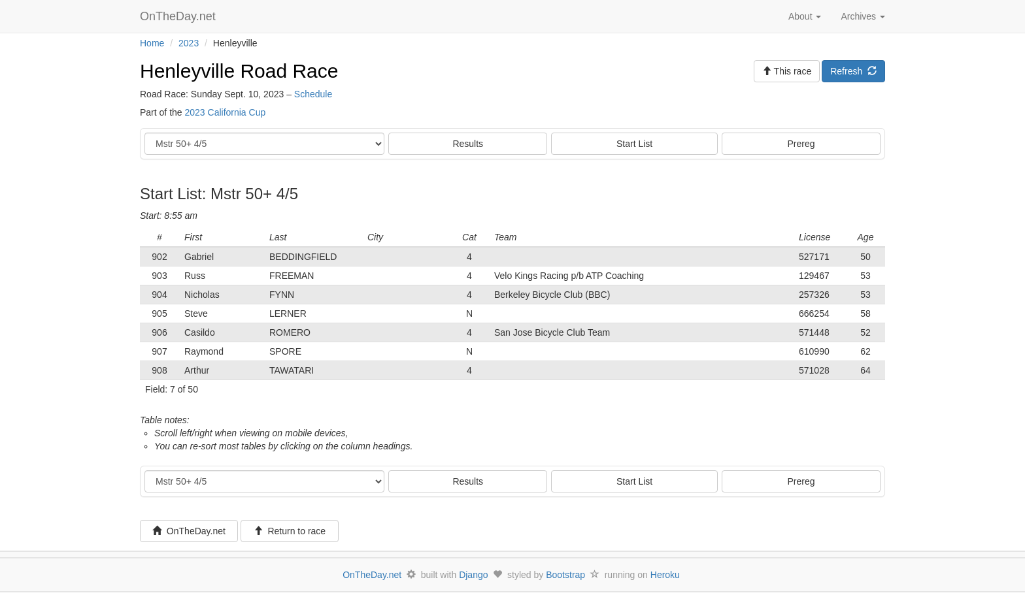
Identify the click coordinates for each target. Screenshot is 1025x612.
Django (473, 575)
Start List (634, 143)
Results (467, 143)
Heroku (665, 575)
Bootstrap (565, 575)
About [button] (804, 16)
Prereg (801, 143)
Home (152, 43)
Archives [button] (863, 16)
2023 (188, 43)
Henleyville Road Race (239, 71)
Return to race (290, 531)
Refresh (853, 71)
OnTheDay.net (179, 16)
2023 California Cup (224, 112)
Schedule (313, 94)
